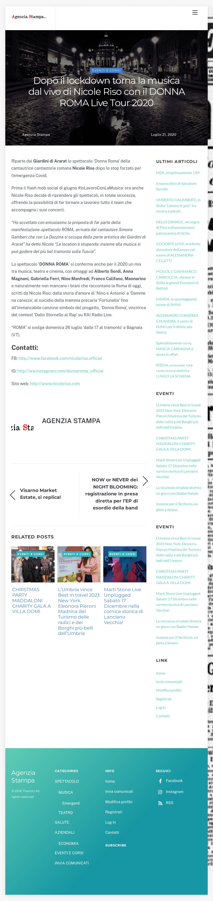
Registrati (164, 699)
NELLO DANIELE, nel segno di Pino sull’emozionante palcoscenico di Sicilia (178, 227)
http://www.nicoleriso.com (55, 383)
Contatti (163, 716)
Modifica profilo (168, 690)
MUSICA (66, 792)
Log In (161, 707)
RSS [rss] (164, 803)
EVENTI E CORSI (106, 70)
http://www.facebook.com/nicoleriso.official (60, 358)
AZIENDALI (64, 832)
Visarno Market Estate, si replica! (40, 493)
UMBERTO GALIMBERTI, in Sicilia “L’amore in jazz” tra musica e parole (178, 205)
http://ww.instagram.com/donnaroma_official (61, 371)
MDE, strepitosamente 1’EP (178, 172)
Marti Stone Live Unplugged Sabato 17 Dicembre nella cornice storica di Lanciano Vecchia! (123, 606)
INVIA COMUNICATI (72, 863)
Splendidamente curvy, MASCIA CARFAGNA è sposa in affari (174, 348)
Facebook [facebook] (169, 781)
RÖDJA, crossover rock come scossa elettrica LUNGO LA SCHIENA (174, 370)
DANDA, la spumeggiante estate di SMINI (176, 302)
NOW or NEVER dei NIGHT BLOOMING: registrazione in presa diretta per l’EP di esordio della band (111, 494)
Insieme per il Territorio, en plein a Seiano (177, 507)
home (160, 673)
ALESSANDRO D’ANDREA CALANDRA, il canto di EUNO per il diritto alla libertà (177, 323)
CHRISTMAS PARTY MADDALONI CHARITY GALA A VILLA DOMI (31, 600)
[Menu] (195, 12)
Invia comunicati (169, 681)
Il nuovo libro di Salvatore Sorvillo (176, 186)
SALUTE (62, 822)
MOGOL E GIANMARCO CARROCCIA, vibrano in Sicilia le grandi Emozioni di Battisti (177, 279)
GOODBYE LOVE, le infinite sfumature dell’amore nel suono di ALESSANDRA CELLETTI (178, 252)
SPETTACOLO (67, 781)
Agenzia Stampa (36, 135)
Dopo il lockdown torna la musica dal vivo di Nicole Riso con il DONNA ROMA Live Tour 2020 (106, 91)
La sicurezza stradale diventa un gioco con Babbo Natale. (178, 490)
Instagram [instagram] (169, 792)
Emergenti (71, 803)
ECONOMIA (69, 843)
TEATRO (66, 813)
